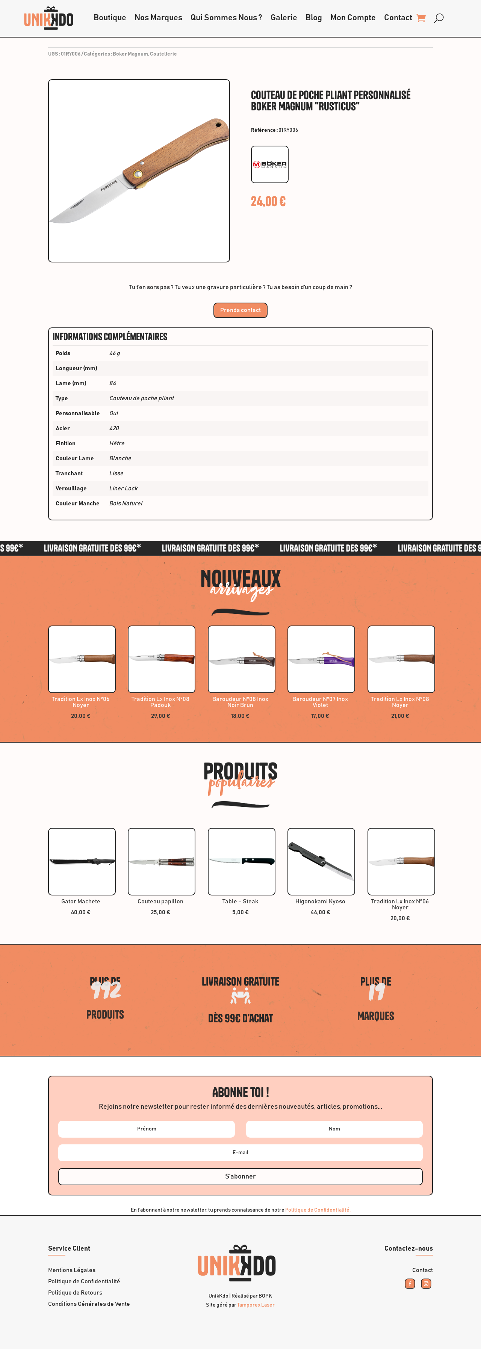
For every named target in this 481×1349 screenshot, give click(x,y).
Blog (314, 18)
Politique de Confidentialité (84, 1281)
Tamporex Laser (256, 1305)
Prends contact (240, 310)
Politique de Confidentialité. (318, 1210)
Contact (398, 18)
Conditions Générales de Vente (89, 1304)
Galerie (284, 18)
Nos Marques (158, 18)
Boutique (110, 18)
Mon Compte (353, 18)
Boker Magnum (130, 54)
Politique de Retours (75, 1293)
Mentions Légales (71, 1270)
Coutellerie (163, 54)
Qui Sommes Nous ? (226, 18)
